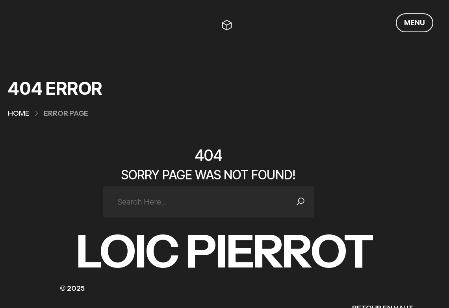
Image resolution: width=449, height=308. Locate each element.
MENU (414, 22)
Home (19, 113)
